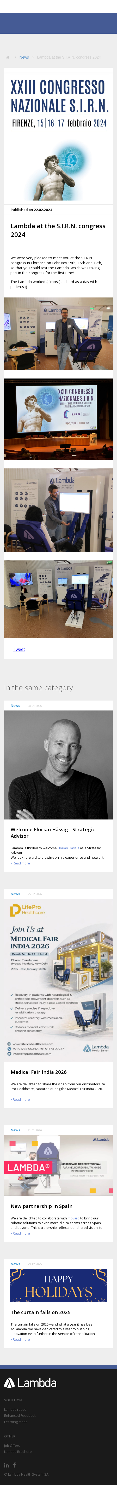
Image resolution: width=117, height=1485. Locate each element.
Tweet (19, 649)
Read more (21, 863)
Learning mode (16, 1421)
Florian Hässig (68, 848)
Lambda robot (15, 1409)
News (24, 57)
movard (73, 1218)
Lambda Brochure (18, 1451)
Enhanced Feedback (20, 1415)
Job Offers (12, 1445)
